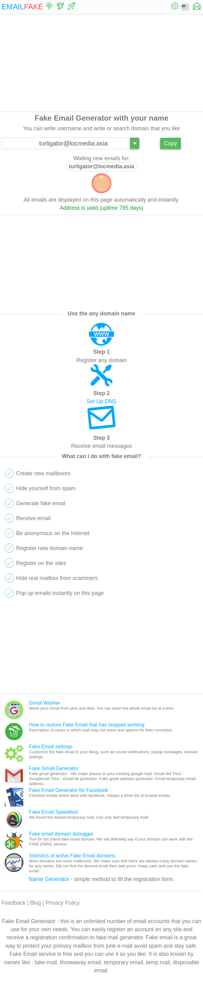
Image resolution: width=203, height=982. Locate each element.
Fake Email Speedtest (53, 812)
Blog (35, 903)
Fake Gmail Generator (53, 768)
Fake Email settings (51, 746)
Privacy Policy (62, 903)
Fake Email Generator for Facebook (68, 790)
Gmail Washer (44, 703)
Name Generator (49, 879)
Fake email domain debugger (61, 833)
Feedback (14, 903)
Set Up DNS (101, 401)
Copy (170, 143)
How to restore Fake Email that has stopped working (86, 724)
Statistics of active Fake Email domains (72, 855)
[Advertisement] (101, 63)
